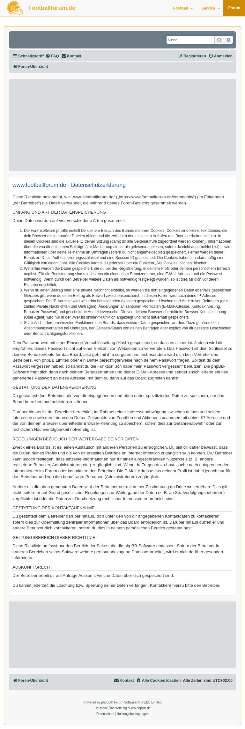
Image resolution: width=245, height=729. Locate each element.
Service (210, 8)
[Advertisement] (122, 125)
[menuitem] (52, 56)
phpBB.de (144, 708)
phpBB (106, 702)
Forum (234, 8)
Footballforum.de (51, 8)
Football (183, 8)
